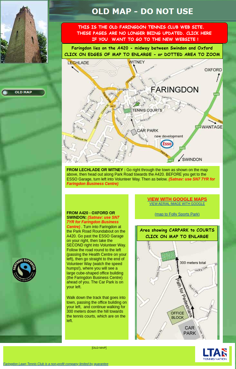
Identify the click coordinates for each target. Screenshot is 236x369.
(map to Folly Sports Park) (177, 214)
